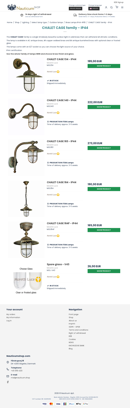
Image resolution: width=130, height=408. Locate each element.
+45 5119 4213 (16, 370)
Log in (9, 320)
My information (13, 317)
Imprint (72, 323)
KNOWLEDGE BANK (76, 345)
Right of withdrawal (77, 333)
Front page (73, 314)
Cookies (72, 339)
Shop (71, 317)
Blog (70, 348)
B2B (70, 336)
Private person (75, 8)
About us (73, 320)
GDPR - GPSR (74, 327)
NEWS (71, 342)
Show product (104, 66)
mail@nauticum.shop (20, 377)
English (94, 8)
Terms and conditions (78, 330)
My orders (10, 314)
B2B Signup (119, 2)
